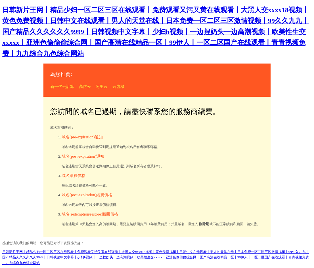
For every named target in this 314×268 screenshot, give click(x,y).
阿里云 (102, 87)
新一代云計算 (62, 87)
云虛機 (118, 87)
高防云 (85, 87)
